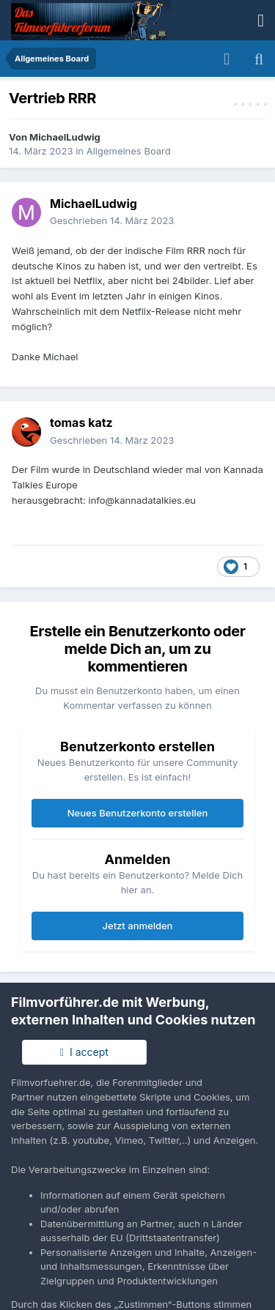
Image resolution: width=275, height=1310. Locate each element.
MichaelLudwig (64, 137)
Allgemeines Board (129, 151)
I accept (84, 1052)
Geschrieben (112, 220)
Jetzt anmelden (138, 925)
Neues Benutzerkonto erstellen (137, 813)
